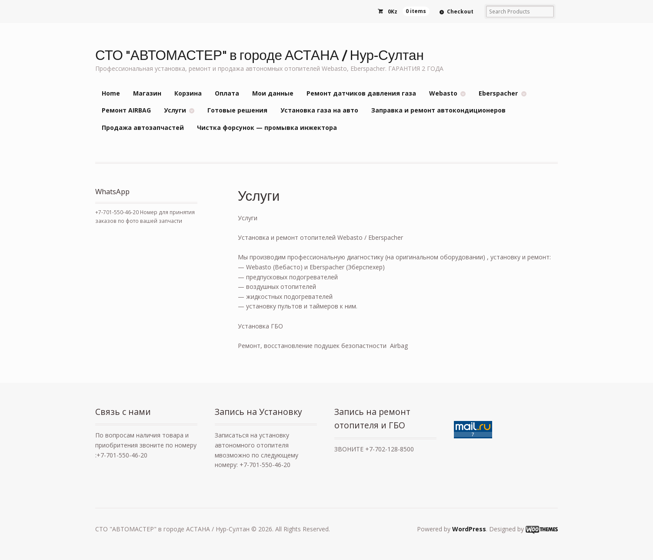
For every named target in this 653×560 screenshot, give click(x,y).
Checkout (460, 11)
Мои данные (272, 93)
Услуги (175, 110)
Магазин (147, 93)
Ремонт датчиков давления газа (361, 93)
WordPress (469, 529)
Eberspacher (498, 93)
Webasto (443, 93)
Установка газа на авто (319, 110)
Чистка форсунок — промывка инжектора (267, 127)
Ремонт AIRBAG (126, 110)
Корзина (188, 93)
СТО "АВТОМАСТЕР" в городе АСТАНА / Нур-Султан (259, 54)
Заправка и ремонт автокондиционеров (438, 110)
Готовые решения (237, 110)
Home (111, 93)
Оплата (227, 93)
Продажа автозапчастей (143, 127)
